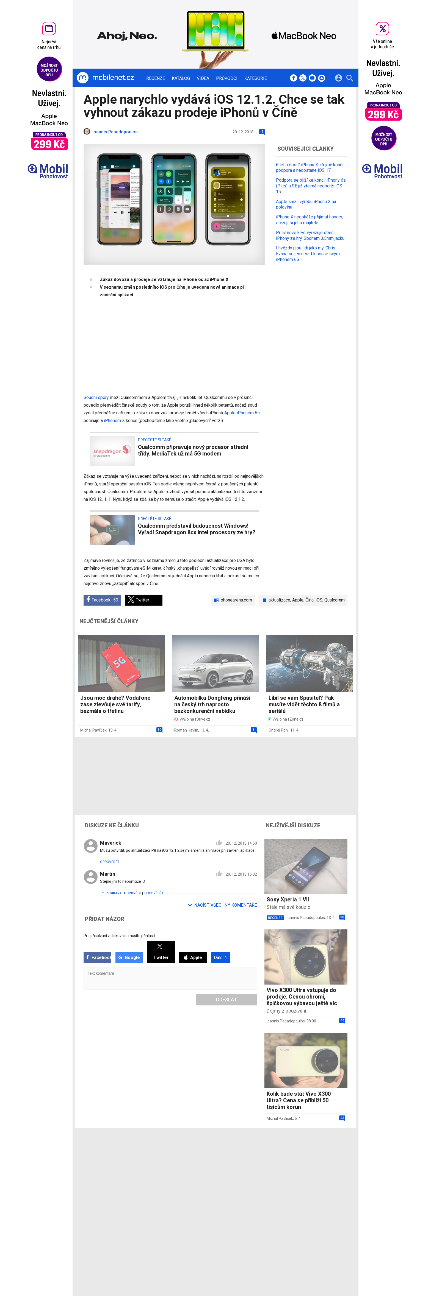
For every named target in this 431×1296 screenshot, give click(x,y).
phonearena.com (236, 600)
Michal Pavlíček (93, 730)
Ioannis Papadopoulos (306, 917)
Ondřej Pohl (279, 730)
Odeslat (226, 999)
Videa (203, 78)
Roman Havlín (186, 730)
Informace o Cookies (293, 1230)
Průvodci (226, 78)
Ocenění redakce (205, 1237)
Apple (297, 600)
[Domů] (105, 78)
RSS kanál (199, 1251)
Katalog (181, 78)
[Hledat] (350, 78)
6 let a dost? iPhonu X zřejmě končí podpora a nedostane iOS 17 (309, 167)
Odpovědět (109, 862)
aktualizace (279, 600)
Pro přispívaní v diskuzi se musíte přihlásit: (120, 936)
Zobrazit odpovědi (120, 893)
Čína (309, 600)
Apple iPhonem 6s (242, 412)
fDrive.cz (240, 1237)
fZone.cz (241, 1244)
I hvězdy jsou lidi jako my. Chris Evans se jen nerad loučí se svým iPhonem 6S (308, 253)
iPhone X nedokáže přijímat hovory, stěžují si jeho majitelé (309, 219)
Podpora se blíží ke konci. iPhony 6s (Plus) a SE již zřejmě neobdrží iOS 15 (311, 186)
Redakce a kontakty (207, 1230)
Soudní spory (96, 397)
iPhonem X (114, 420)
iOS (319, 600)
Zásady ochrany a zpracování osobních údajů (315, 1244)
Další (220, 957)
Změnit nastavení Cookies (297, 1237)
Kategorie (255, 78)
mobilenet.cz (244, 1230)
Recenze (155, 78)
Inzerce (197, 1244)
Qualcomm (334, 600)
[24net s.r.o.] (343, 1269)
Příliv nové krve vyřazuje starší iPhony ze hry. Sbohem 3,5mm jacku (310, 235)
